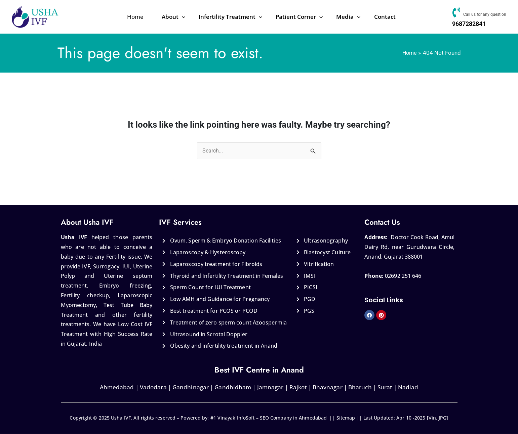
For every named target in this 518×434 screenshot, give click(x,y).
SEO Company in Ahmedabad (293, 418)
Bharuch (360, 387)
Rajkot (298, 387)
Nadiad (408, 387)
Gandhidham (232, 387)
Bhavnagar (328, 387)
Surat (384, 387)
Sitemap (345, 418)
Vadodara (152, 387)
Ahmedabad (117, 387)
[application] (195, 17)
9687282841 (468, 23)
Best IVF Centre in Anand (259, 369)
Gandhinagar (190, 387)
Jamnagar (270, 387)
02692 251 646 (403, 276)
